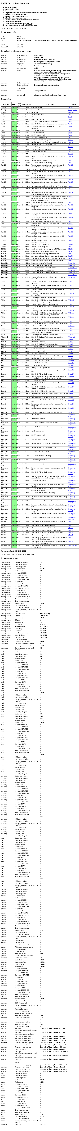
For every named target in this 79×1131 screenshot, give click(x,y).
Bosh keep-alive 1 (71, 415)
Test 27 (70, 188)
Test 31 (70, 205)
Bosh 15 (71, 374)
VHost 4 (71, 293)
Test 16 (70, 154)
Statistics (71, 112)
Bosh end (71, 412)
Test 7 (70, 130)
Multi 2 (70, 525)
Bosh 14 (71, 370)
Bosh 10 (71, 360)
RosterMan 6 (72, 275)
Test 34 (70, 217)
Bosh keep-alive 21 (71, 497)
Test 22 (70, 171)
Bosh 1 (70, 339)
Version (70, 107)
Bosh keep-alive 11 (71, 456)
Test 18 (70, 160)
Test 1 (70, 114)
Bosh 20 (71, 391)
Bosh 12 (71, 365)
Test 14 (70, 149)
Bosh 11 (71, 363)
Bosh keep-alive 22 (71, 501)
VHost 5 (71, 298)
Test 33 (70, 213)
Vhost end (71, 337)
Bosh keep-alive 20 (71, 493)
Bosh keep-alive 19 (71, 489)
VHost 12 (71, 321)
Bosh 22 (71, 397)
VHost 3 (71, 289)
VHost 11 (71, 317)
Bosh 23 (71, 400)
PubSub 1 (71, 251)
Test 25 (70, 182)
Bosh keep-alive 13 (71, 464)
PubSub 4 (71, 258)
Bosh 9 (70, 358)
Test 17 (70, 156)
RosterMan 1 (72, 263)
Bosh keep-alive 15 (71, 473)
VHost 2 (71, 285)
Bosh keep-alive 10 (71, 452)
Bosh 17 (71, 380)
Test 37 (70, 228)
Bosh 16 (71, 376)
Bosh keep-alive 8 (71, 444)
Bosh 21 (71, 393)
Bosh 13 (71, 367)
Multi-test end (72, 545)
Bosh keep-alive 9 (71, 448)
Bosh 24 (71, 404)
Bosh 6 (70, 351)
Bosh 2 (70, 342)
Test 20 (70, 165)
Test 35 (70, 221)
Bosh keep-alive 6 (71, 436)
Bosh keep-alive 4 (71, 427)
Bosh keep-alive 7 (71, 440)
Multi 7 (70, 537)
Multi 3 (70, 528)
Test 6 (70, 126)
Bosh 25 (71, 408)
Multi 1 (70, 521)
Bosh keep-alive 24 (71, 510)
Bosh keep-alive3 (71, 423)
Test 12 (70, 144)
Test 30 (70, 202)
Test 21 (70, 169)
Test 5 (70, 124)
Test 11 (70, 142)
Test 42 (70, 246)
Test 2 (70, 117)
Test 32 (70, 209)
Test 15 (70, 151)
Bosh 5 (70, 349)
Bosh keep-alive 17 (71, 481)
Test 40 (70, 240)
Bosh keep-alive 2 (71, 419)
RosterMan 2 (72, 265)
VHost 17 (71, 335)
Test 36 (70, 224)
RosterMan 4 (72, 270)
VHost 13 (71, 323)
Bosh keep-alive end (71, 518)
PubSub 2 (71, 253)
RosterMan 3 (72, 268)
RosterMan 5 (72, 272)
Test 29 (70, 197)
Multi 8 (70, 541)
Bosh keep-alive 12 (71, 460)
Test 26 (70, 186)
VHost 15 (71, 328)
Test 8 (70, 133)
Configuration (72, 110)
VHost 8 (71, 306)
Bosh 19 (71, 387)
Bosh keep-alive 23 (71, 506)
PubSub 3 (71, 256)
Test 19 (70, 163)
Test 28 (70, 192)
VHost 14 (71, 326)
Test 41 (70, 244)
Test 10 (70, 137)
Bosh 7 (70, 353)
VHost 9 (71, 310)
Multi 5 (70, 532)
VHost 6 (71, 300)
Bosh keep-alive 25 (71, 514)
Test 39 (70, 236)
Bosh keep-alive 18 (71, 485)
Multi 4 (70, 530)
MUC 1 (70, 249)
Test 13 (70, 147)
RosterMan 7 (72, 277)
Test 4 (70, 121)
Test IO (70, 140)
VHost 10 (71, 313)
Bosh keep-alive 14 (71, 469)
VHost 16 (71, 330)
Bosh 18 (71, 383)
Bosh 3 (70, 344)
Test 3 (70, 119)
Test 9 (70, 135)
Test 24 (70, 180)
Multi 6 (70, 535)
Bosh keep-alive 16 (71, 477)
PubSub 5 (71, 261)
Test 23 (70, 175)
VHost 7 (71, 304)
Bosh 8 (70, 356)
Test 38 (70, 232)
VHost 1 (71, 281)
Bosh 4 (70, 346)
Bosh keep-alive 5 (71, 432)
